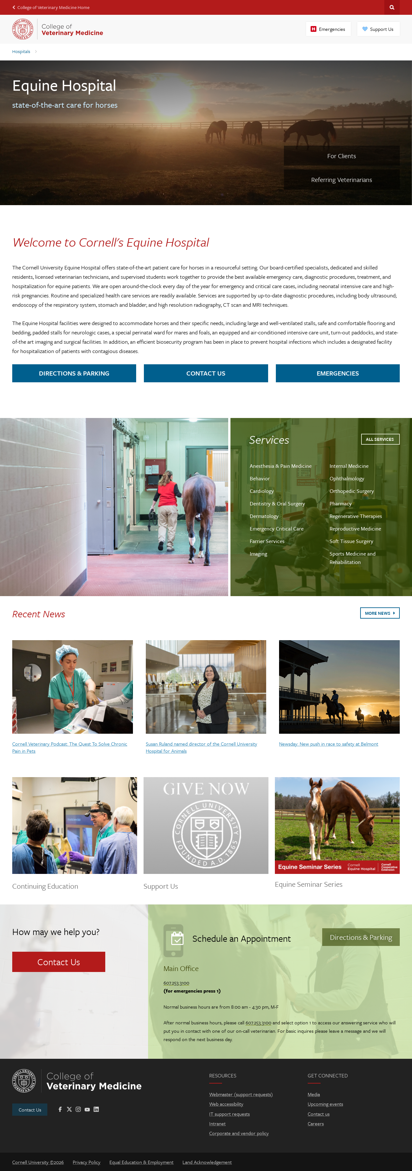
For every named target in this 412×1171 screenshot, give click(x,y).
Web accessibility (226, 1103)
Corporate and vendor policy (239, 1133)
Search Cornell (392, 7)
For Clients (341, 155)
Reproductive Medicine (355, 528)
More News (380, 613)
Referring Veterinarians (341, 179)
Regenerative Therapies (356, 516)
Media (314, 1094)
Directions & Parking (74, 373)
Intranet (217, 1123)
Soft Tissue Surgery (351, 541)
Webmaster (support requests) (241, 1094)
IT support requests (229, 1113)
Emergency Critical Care (277, 528)
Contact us (319, 1113)
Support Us (381, 28)
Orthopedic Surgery (352, 491)
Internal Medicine (349, 466)
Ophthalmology (347, 478)
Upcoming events (325, 1103)
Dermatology (264, 516)
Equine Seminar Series (308, 884)
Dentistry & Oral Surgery (277, 503)
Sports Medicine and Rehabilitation (353, 558)
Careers (316, 1123)
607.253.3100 (176, 982)
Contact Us (205, 373)
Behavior (260, 478)
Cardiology (262, 491)
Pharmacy (341, 503)
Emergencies (332, 28)
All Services (380, 439)
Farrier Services (267, 541)
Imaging (258, 554)
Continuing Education (45, 886)
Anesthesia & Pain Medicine (281, 466)
